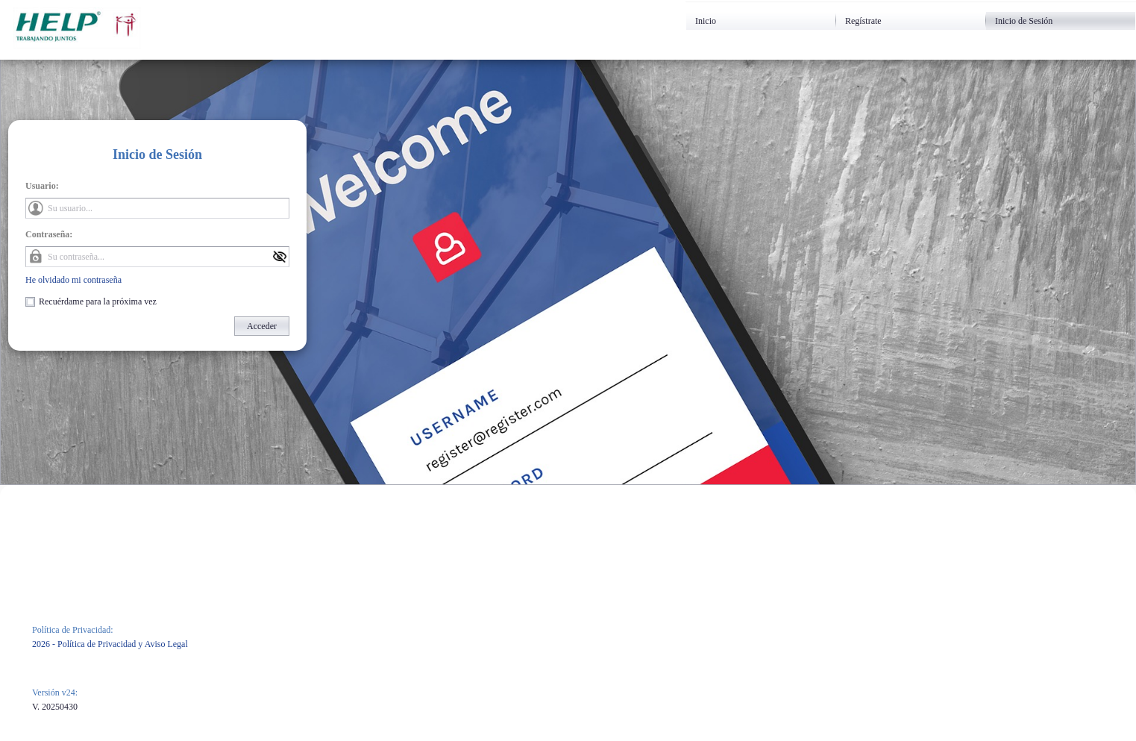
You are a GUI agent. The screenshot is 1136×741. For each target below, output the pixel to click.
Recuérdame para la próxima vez (98, 301)
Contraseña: (48, 234)
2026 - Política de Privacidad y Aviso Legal (110, 644)
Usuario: (42, 186)
